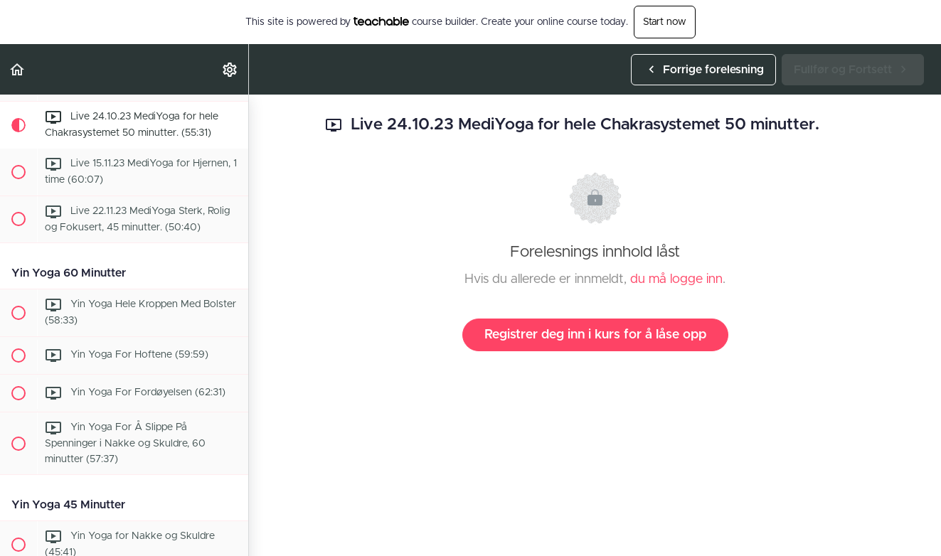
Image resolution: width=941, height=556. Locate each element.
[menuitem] (230, 69)
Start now (664, 22)
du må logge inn (676, 279)
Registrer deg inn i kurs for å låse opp (595, 334)
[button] (18, 69)
